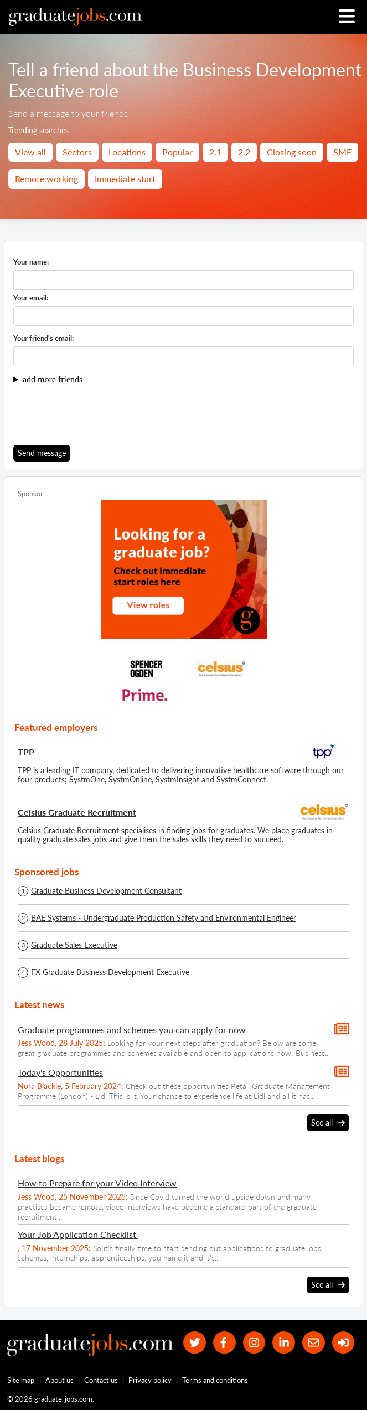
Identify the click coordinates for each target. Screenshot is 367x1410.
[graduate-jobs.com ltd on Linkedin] (283, 1342)
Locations (127, 152)
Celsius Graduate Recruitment (77, 812)
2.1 (215, 152)
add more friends (52, 379)
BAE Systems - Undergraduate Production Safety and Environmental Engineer (163, 918)
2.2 (244, 152)
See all (328, 1123)
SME (342, 152)
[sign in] (343, 1342)
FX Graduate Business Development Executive (110, 972)
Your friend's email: (43, 338)
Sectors (77, 152)
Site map (20, 1380)
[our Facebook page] (224, 1342)
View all (30, 152)
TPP (26, 752)
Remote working (46, 178)
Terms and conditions (215, 1380)
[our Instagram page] (253, 1342)
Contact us (101, 1380)
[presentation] (97, 414)
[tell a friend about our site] (313, 1342)
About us (59, 1380)
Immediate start (125, 178)
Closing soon (292, 152)
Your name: (31, 262)
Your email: (30, 298)
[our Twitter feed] (194, 1342)
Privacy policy (150, 1380)
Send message (42, 453)
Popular (177, 152)
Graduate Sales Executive (74, 945)
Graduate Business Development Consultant (106, 891)
